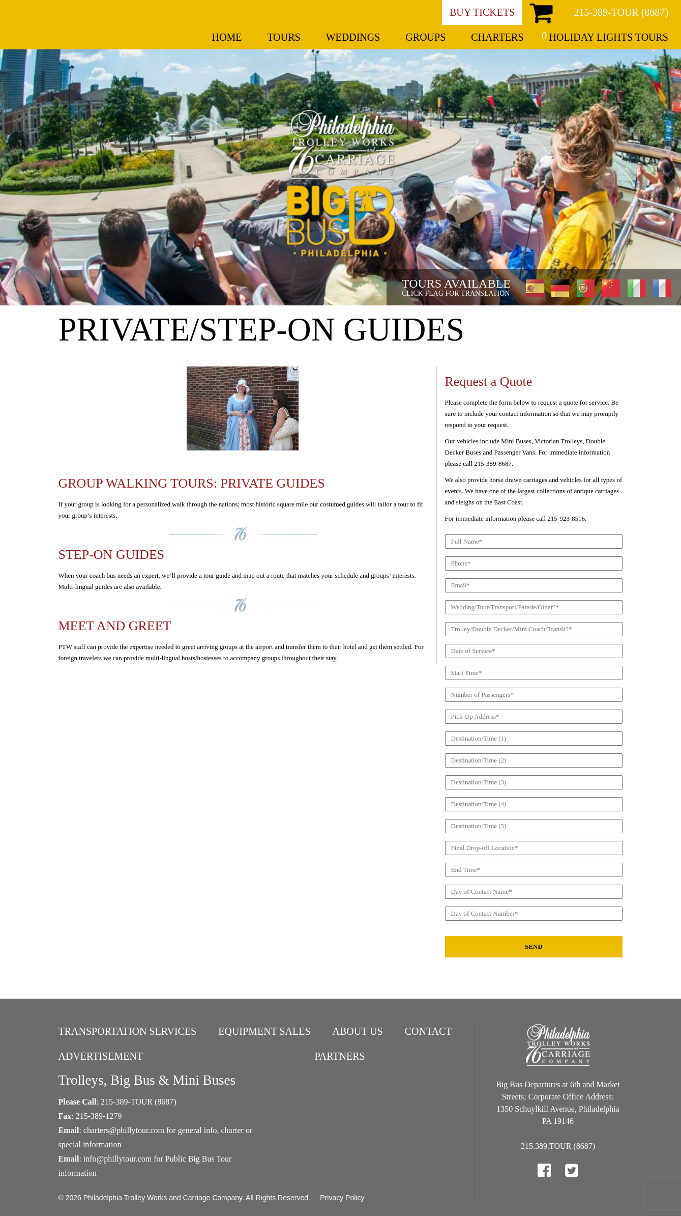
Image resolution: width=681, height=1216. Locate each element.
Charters (497, 37)
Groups (425, 37)
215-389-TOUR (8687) (621, 12)
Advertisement (100, 1056)
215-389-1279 (99, 1116)
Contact (428, 1031)
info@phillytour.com (117, 1158)
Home (227, 37)
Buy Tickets (482, 12)
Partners (339, 1056)
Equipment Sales (264, 1031)
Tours (283, 37)
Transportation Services (127, 1031)
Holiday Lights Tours (608, 37)
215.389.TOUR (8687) (558, 1146)
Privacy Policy (342, 1198)
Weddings (353, 37)
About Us (358, 1031)
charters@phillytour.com (123, 1130)
